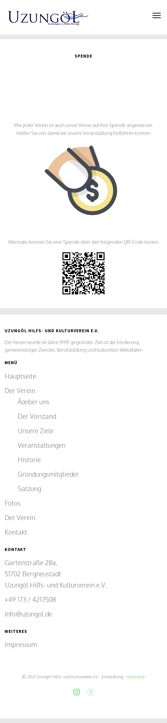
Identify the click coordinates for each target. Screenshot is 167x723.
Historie (29, 459)
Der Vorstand (37, 416)
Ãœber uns (33, 401)
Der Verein (20, 390)
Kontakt (16, 532)
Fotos (12, 503)
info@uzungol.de (28, 614)
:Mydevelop (134, 676)
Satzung (29, 488)
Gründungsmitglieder (48, 474)
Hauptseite (20, 376)
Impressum (21, 644)
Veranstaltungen (41, 445)
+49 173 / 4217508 (30, 599)
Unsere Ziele (36, 430)
